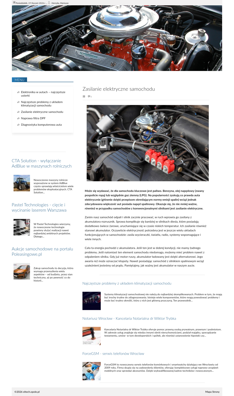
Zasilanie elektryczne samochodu (42, 111)
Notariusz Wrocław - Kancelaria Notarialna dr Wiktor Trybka (129, 318)
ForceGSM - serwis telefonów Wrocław (113, 353)
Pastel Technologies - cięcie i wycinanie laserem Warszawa (39, 207)
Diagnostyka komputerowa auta (41, 124)
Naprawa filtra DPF (33, 118)
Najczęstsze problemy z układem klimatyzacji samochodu (126, 283)
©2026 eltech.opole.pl (26, 391)
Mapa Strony (212, 391)
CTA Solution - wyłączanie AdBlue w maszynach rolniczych (42, 163)
